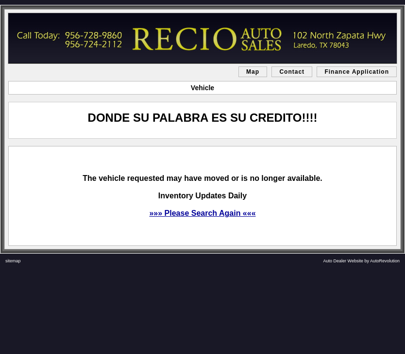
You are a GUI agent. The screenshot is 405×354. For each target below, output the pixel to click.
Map (252, 71)
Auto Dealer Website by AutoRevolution (361, 260)
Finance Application (356, 71)
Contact (291, 71)
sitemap (13, 260)
